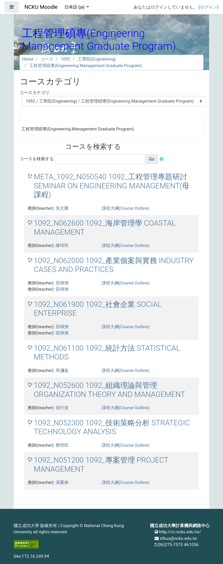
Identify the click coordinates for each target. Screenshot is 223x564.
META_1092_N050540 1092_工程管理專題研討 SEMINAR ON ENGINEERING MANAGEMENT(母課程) (111, 185)
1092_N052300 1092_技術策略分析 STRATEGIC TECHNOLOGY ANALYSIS (112, 427)
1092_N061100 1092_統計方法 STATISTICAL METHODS (107, 352)
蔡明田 (62, 445)
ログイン (208, 7)
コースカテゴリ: (35, 92)
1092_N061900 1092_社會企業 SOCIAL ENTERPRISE (98, 309)
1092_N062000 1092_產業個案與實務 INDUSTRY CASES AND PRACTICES (114, 265)
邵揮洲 (62, 283)
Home (27, 59)
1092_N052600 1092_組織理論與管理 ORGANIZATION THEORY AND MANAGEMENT (109, 390)
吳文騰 (62, 208)
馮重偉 (62, 482)
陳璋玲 (62, 245)
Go (151, 159)
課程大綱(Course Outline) (125, 208)
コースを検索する (37, 158)
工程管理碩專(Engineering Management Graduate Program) (85, 65)
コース (47, 59)
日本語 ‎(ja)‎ (75, 7)
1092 (65, 59)
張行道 (62, 407)
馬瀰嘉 (62, 370)
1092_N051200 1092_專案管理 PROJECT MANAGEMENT (101, 464)
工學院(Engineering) (97, 59)
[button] (162, 159)
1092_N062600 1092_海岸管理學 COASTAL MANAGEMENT (105, 227)
